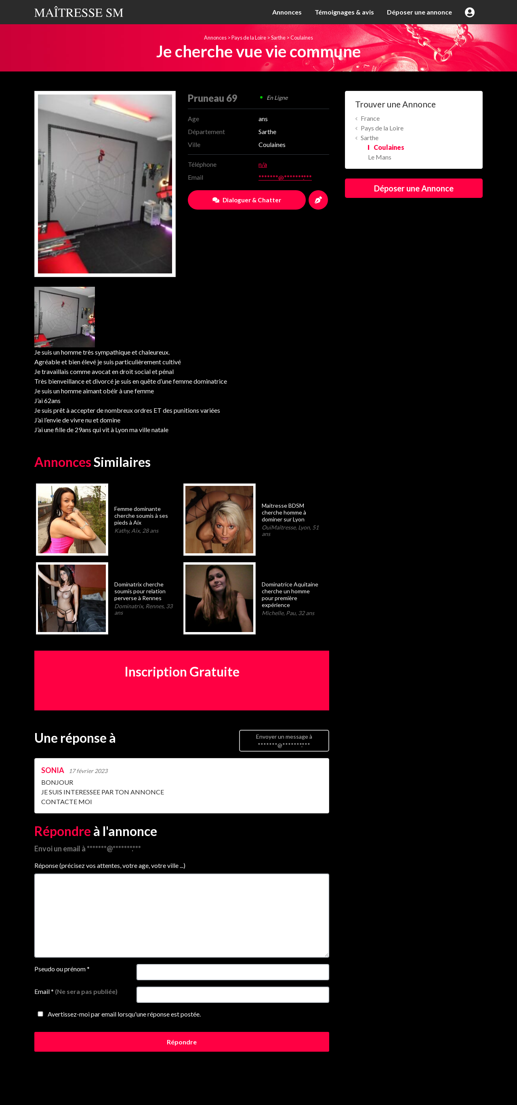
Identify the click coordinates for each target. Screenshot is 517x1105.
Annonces (287, 12)
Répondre (182, 1042)
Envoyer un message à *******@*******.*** (284, 740)
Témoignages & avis (344, 12)
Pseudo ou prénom (62, 969)
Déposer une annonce (419, 12)
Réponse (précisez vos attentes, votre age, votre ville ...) (109, 865)
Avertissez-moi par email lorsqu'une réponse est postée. (117, 1014)
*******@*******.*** (285, 177)
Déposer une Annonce (414, 188)
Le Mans (379, 157)
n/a (262, 164)
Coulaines (301, 37)
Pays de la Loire (248, 37)
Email (76, 991)
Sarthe (278, 37)
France (370, 118)
